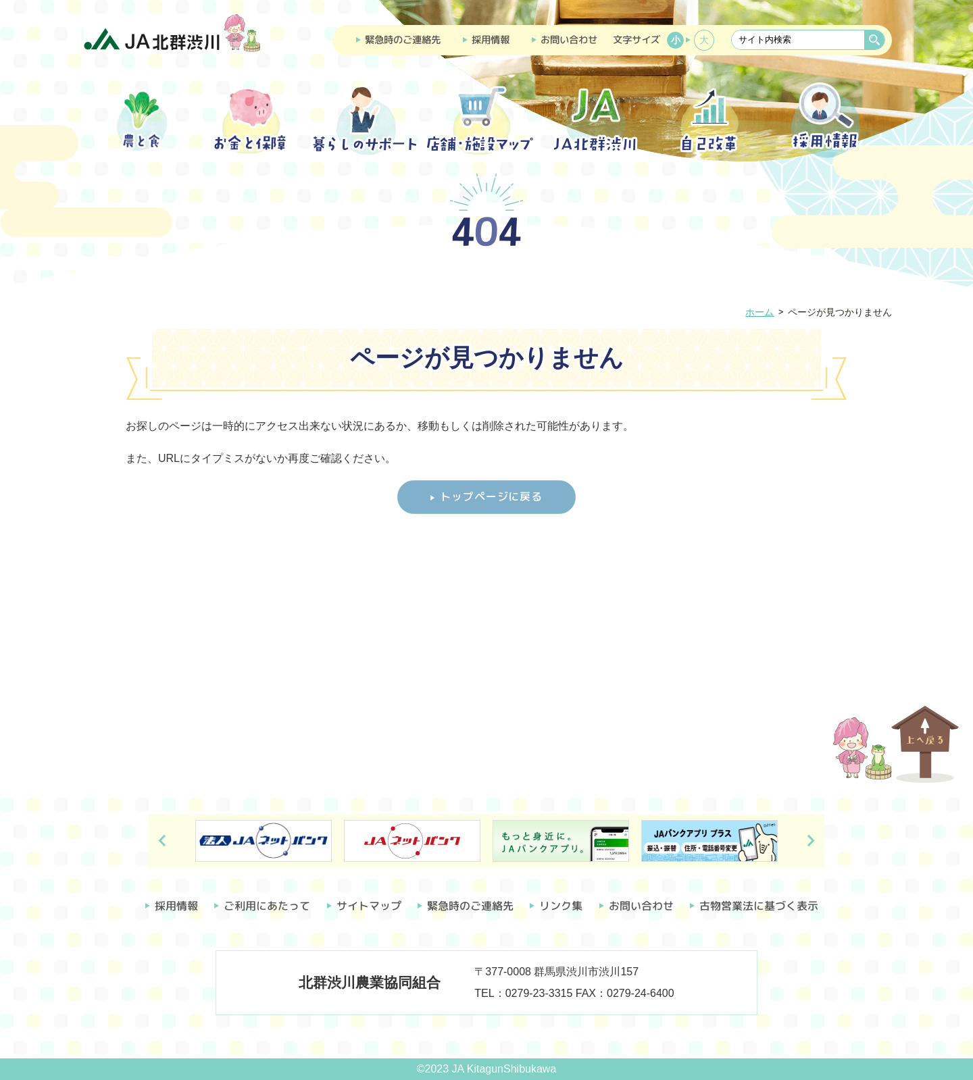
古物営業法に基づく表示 (758, 905)
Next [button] (810, 841)
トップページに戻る (491, 496)
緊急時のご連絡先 (403, 40)
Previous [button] (162, 841)
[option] (263, 841)
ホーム (759, 312)
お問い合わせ (569, 40)
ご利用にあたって (267, 905)
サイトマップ (368, 905)
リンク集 (560, 905)
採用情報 (490, 40)
